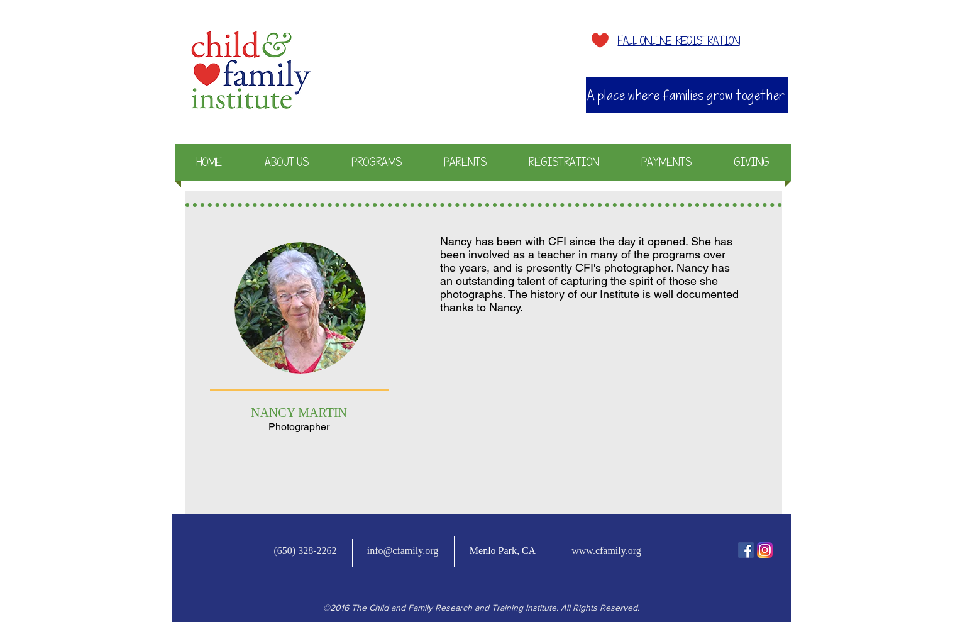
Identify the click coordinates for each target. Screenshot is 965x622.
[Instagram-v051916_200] (765, 550)
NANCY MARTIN (299, 412)
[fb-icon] (746, 550)
